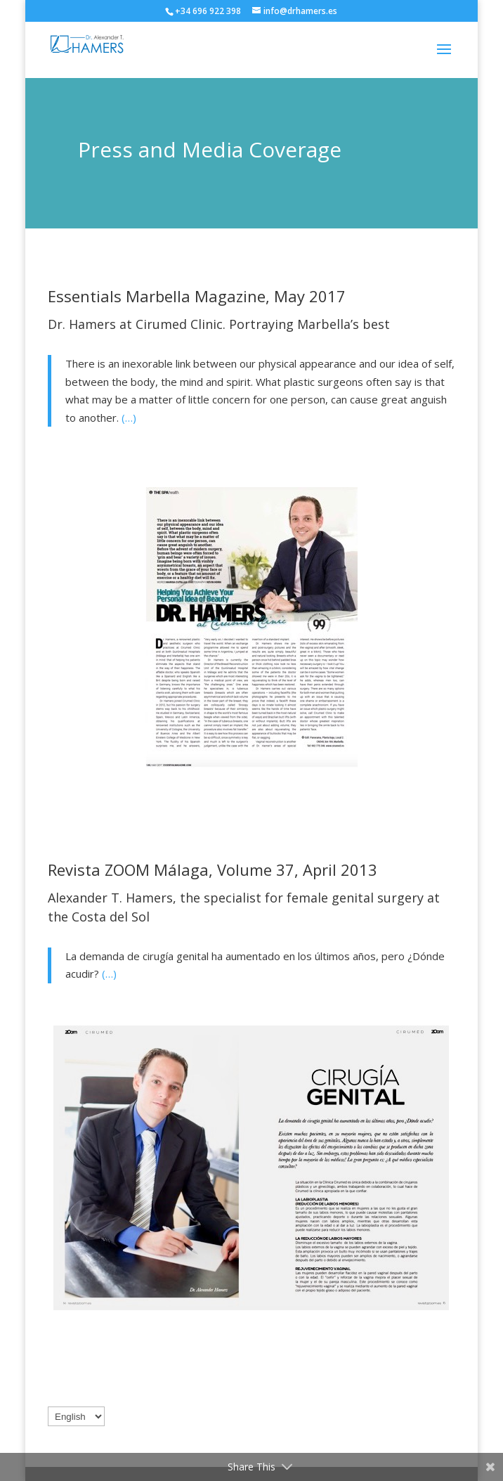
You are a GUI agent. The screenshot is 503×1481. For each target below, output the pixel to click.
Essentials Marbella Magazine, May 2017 (199, 295)
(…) (129, 417)
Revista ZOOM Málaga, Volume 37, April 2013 (212, 869)
